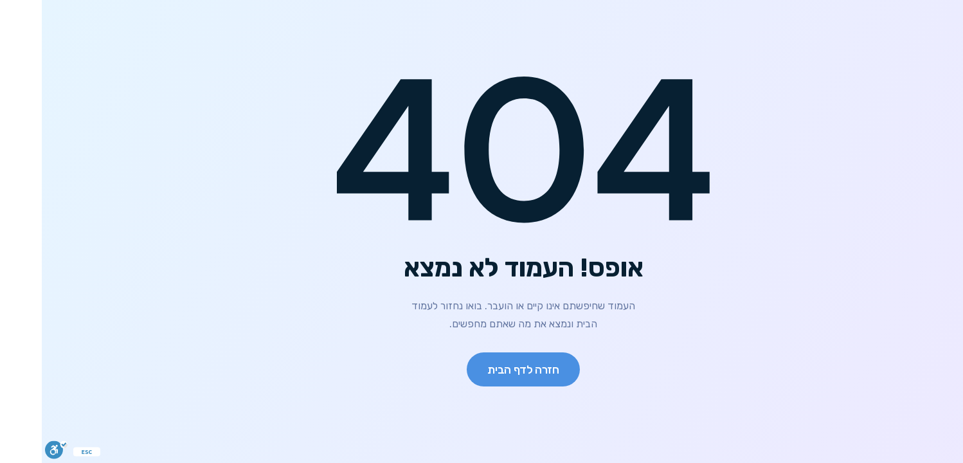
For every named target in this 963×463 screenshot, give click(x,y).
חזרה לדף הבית (481, 369)
